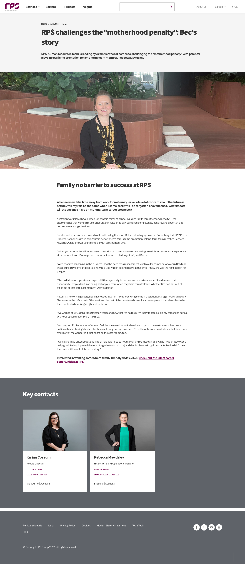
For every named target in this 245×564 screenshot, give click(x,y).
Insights (87, 7)
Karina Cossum (39, 457)
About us (54, 23)
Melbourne (33, 483)
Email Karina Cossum (37, 475)
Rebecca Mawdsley (109, 457)
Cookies (86, 525)
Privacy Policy (67, 525)
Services (32, 7)
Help (25, 531)
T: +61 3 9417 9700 (34, 470)
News (64, 24)
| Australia (44, 483)
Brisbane (98, 483)
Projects (69, 7)
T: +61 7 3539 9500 (101, 470)
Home (44, 23)
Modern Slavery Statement (111, 525)
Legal (51, 525)
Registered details (32, 525)
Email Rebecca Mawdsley (106, 475)
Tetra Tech (138, 525)
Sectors (52, 7)
